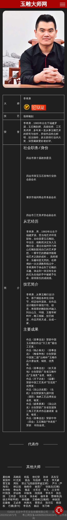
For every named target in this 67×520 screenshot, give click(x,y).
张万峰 (46, 505)
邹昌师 (37, 480)
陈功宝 (49, 502)
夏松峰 (6, 477)
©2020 (11, 511)
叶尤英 (17, 480)
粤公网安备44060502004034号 (40, 515)
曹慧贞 (38, 502)
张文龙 (23, 496)
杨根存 (28, 486)
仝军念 (37, 489)
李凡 (46, 489)
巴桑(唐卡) (14, 505)
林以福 (17, 486)
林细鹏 (25, 499)
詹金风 (17, 489)
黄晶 (27, 480)
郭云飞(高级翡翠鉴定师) (35, 483)
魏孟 (27, 489)
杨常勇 (44, 496)
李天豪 (55, 480)
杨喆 (36, 505)
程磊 (26, 477)
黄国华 (6, 480)
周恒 (15, 483)
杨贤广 (38, 486)
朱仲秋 (6, 489)
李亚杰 (27, 505)
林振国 (56, 499)
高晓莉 (17, 477)
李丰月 (49, 493)
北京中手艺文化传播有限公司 (32, 511)
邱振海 (28, 493)
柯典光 (28, 502)
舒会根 (17, 493)
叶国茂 (6, 493)
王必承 (17, 502)
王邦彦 (12, 496)
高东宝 (55, 477)
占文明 (55, 489)
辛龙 (46, 480)
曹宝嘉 (6, 483)
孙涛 (45, 477)
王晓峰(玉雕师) (40, 499)
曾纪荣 (36, 477)
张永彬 (33, 496)
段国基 (38, 493)
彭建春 (6, 502)
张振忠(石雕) (53, 486)
